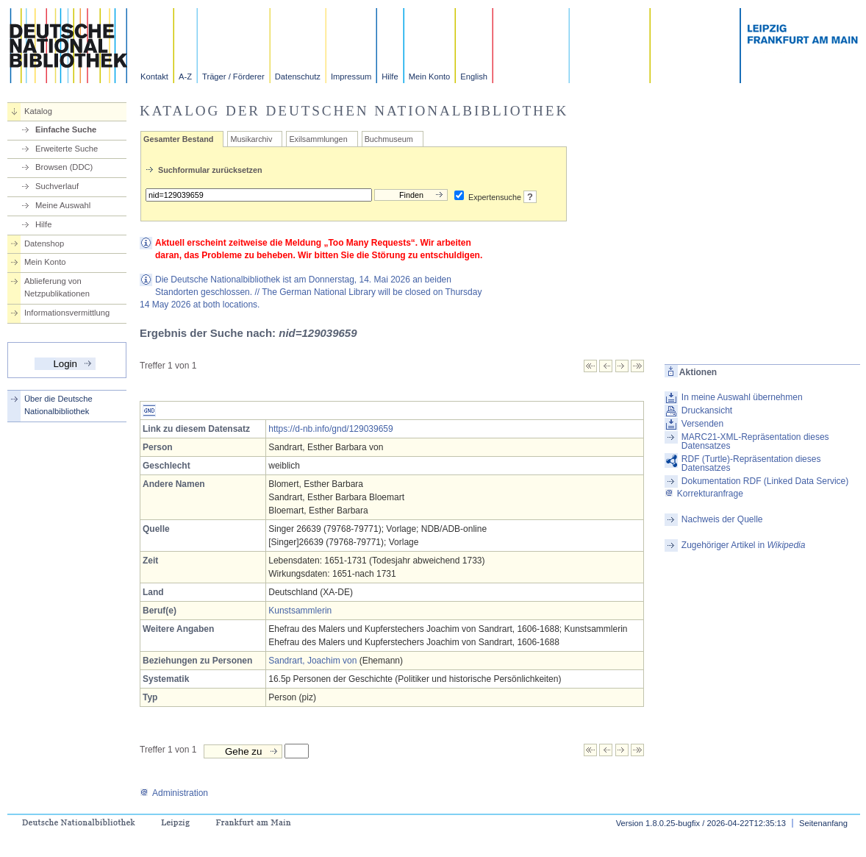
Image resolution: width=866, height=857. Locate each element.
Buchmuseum (389, 139)
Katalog (38, 111)
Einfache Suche (65, 129)
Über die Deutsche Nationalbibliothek (58, 405)
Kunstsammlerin (300, 610)
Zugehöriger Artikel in (743, 545)
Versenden (702, 424)
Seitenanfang (823, 823)
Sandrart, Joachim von (312, 660)
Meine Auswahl (62, 205)
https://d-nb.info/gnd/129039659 (330, 429)
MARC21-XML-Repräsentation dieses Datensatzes (755, 441)
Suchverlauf (57, 186)
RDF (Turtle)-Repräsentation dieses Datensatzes (751, 463)
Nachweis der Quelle (722, 519)
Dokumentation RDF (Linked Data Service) (764, 481)
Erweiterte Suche (66, 148)
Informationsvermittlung (67, 312)
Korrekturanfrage (704, 493)
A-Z (185, 76)
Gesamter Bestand (178, 139)
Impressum (351, 76)
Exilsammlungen (318, 139)
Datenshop (44, 243)
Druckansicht (706, 410)
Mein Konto (430, 76)
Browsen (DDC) (64, 167)
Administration (174, 793)
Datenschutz (298, 76)
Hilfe (390, 76)
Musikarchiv (251, 139)
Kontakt (154, 76)
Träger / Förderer (233, 76)
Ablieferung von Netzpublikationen (57, 287)
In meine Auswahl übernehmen (742, 397)
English (473, 76)
